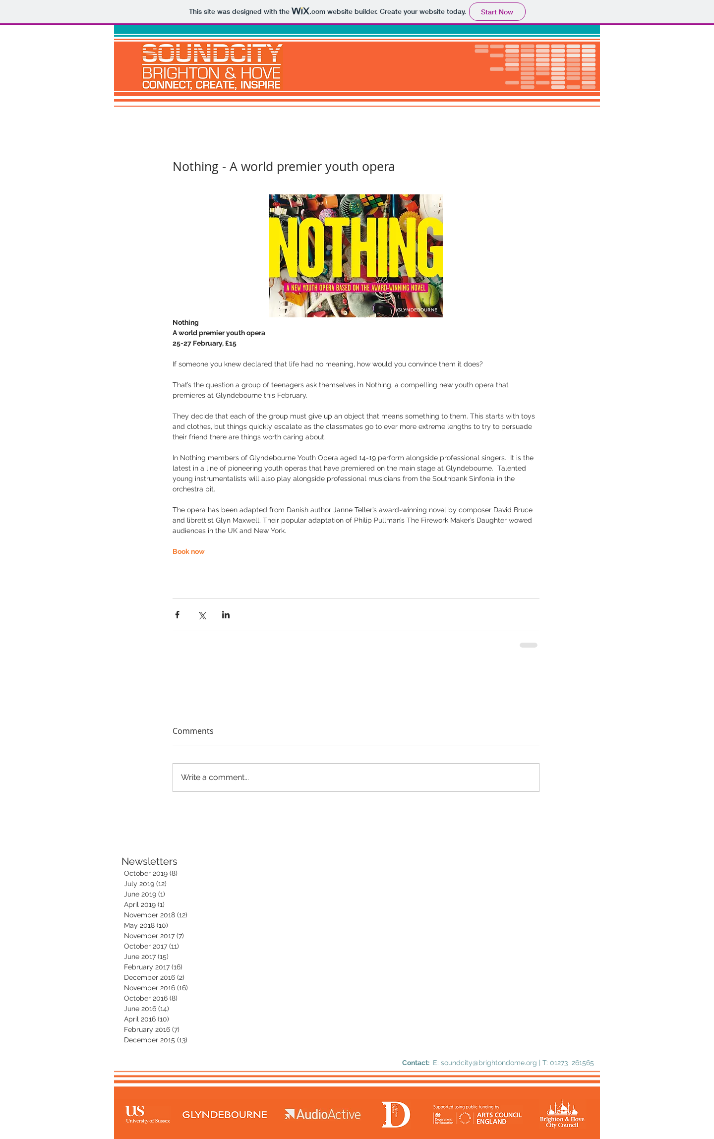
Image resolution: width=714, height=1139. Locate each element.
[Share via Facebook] (177, 614)
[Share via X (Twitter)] (201, 614)
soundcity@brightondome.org (489, 1063)
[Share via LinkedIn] (226, 614)
